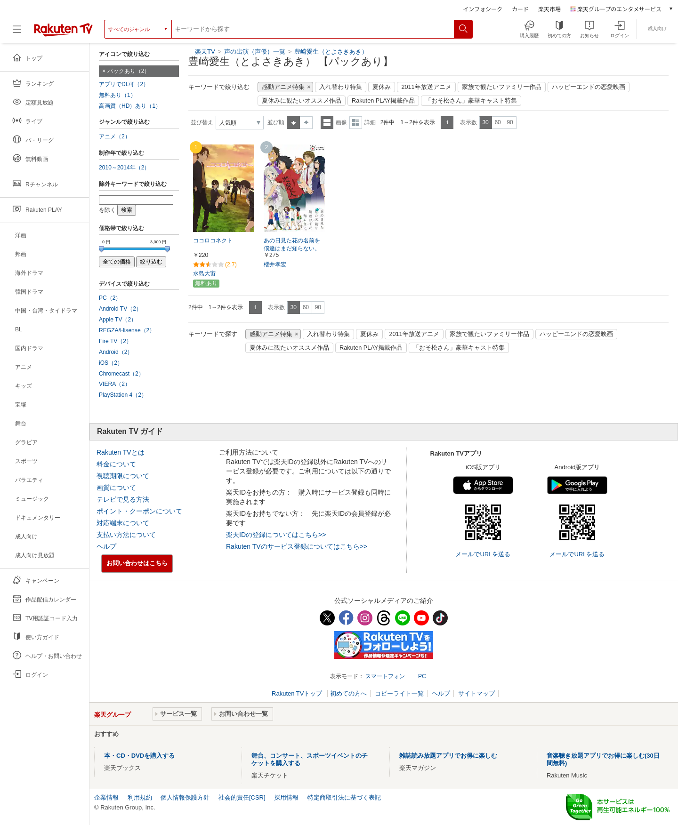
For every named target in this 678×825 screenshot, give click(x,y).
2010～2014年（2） (124, 167)
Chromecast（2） (121, 373)
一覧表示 (327, 122)
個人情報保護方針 (185, 797)
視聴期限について (123, 476)
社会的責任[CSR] (242, 797)
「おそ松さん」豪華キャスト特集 (471, 100)
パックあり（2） (128, 71)
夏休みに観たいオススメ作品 (301, 100)
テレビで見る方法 (123, 499)
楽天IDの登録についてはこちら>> (276, 534)
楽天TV (205, 51)
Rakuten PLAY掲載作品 (383, 100)
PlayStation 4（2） (123, 395)
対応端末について (123, 523)
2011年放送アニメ (426, 87)
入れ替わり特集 (340, 87)
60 (497, 122)
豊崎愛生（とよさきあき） (331, 51)
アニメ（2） (114, 136)
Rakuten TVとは (121, 452)
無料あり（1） (117, 95)
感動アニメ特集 (283, 87)
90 (510, 122)
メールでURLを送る (482, 554)
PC (422, 676)
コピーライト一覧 (399, 693)
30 (485, 122)
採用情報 (286, 797)
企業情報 (106, 797)
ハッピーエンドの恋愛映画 (588, 87)
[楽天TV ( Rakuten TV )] (63, 29)
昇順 (293, 122)
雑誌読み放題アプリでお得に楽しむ (448, 755)
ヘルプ (106, 546)
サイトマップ (476, 693)
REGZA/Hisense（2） (127, 330)
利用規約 (140, 797)
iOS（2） (111, 363)
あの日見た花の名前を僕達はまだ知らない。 (292, 244)
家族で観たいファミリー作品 (501, 87)
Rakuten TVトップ (298, 693)
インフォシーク (482, 9)
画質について (116, 487)
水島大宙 (204, 273)
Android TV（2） (120, 308)
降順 (306, 122)
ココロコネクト (213, 240)
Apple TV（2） (118, 319)
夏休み (381, 87)
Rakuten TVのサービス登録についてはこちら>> (296, 546)
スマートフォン (385, 676)
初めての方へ (348, 693)
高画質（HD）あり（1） (130, 106)
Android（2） (116, 352)
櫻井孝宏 (275, 264)
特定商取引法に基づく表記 (344, 797)
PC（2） (110, 298)
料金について (116, 464)
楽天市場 (549, 9)
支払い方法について (126, 534)
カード (520, 9)
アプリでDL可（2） (124, 84)
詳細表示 (355, 122)
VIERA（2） (114, 384)
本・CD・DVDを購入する (139, 755)
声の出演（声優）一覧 (254, 51)
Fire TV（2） (115, 341)
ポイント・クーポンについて (139, 511)
